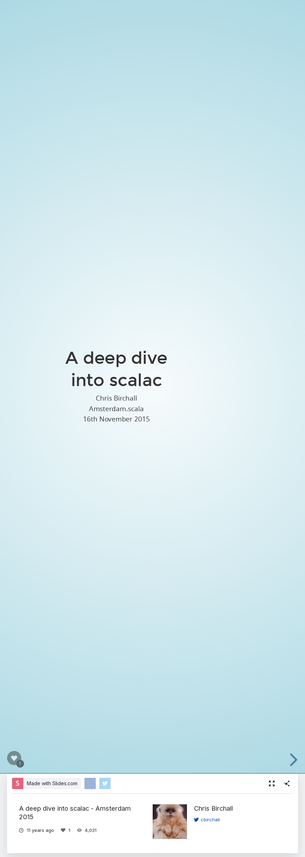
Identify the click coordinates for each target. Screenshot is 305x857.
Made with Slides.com (52, 783)
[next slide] (297, 759)
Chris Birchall (213, 808)
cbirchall (207, 819)
